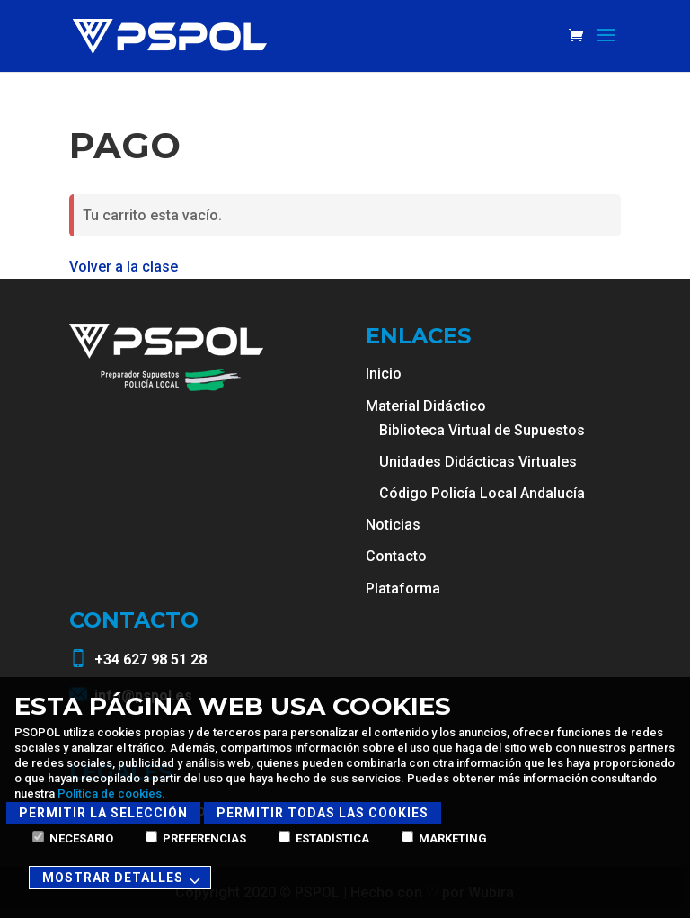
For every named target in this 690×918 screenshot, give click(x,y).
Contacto (396, 556)
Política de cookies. (111, 793)
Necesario (72, 838)
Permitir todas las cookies (323, 813)
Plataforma (403, 588)
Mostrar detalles (124, 879)
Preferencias (196, 838)
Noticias (393, 524)
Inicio (384, 373)
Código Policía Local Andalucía (482, 493)
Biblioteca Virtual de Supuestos (482, 430)
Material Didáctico (426, 405)
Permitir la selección (103, 813)
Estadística (324, 838)
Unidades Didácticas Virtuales (478, 461)
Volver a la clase (123, 266)
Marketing (444, 838)
